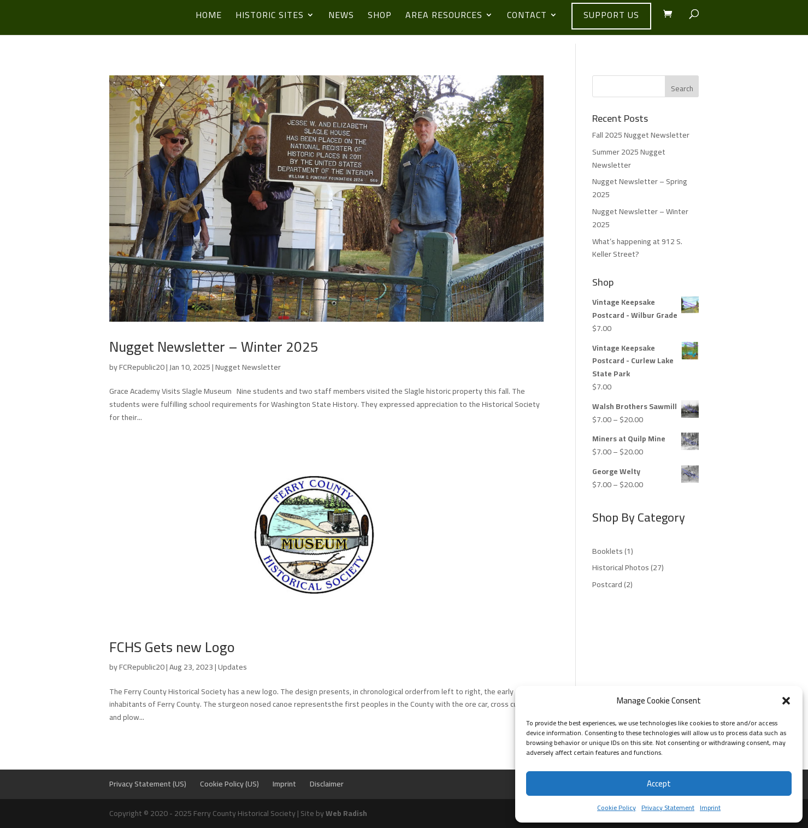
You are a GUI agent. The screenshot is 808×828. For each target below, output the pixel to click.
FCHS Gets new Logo (172, 647)
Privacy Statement (667, 807)
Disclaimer (327, 784)
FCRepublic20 (141, 367)
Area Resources (443, 17)
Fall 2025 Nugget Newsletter (640, 135)
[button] (786, 700)
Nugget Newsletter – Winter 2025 (214, 346)
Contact (527, 17)
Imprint (710, 807)
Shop (380, 17)
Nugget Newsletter (248, 367)
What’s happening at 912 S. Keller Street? (637, 248)
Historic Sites (269, 17)
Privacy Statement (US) (147, 784)
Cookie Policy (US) (229, 784)
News (341, 17)
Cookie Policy (616, 807)
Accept (659, 783)
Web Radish (346, 813)
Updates (232, 667)
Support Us (611, 15)
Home (209, 17)
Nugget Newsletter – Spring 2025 (639, 188)
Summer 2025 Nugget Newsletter (628, 158)
